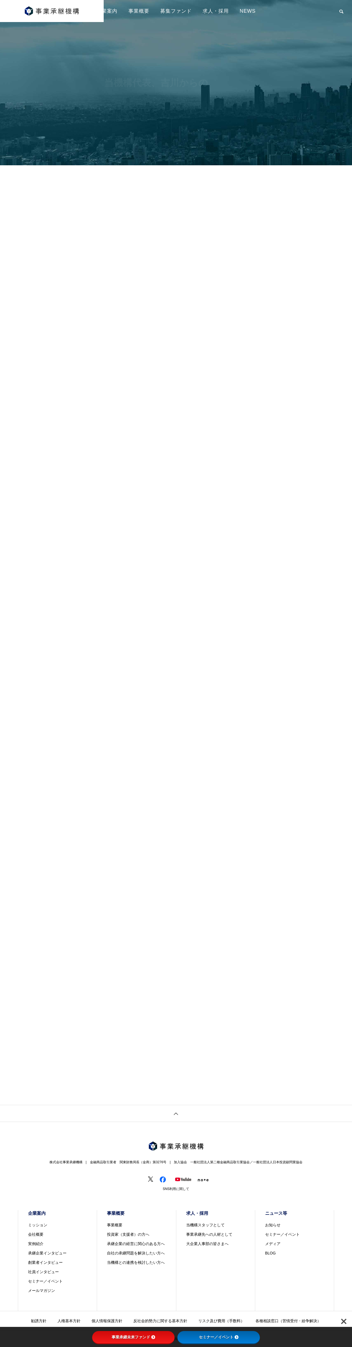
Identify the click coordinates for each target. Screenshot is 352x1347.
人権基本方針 (69, 1321)
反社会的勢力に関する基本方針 (160, 1321)
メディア (272, 1243)
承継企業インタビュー (47, 1253)
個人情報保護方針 (107, 1321)
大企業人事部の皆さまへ (207, 1243)
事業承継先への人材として (209, 1234)
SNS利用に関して (176, 1189)
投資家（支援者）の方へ (128, 1234)
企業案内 (107, 11)
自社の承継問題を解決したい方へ (136, 1253)
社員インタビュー (43, 1272)
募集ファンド (176, 11)
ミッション (37, 1225)
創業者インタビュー (45, 1262)
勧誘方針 (38, 1321)
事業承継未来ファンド (133, 1337)
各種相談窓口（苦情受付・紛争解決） (288, 1321)
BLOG (270, 1253)
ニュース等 (276, 1213)
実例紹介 (35, 1243)
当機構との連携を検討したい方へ (136, 1262)
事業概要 (138, 11)
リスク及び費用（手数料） (221, 1321)
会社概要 (35, 1234)
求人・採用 (216, 11)
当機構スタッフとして (205, 1225)
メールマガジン (41, 1290)
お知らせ (272, 1225)
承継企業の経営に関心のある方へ (136, 1243)
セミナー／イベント (45, 1281)
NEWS (248, 11)
